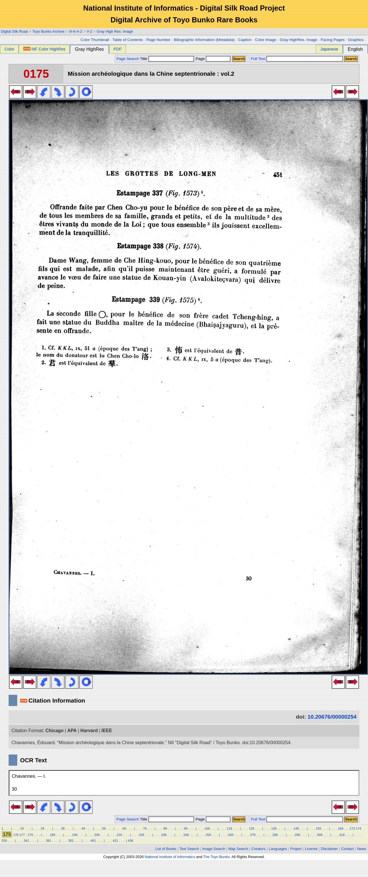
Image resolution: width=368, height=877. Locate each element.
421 (115, 840)
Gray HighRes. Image (298, 40)
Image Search (213, 849)
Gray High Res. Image (115, 31)
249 (186, 835)
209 (97, 835)
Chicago (54, 730)
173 (352, 828)
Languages (278, 849)
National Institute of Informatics (170, 857)
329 (4, 840)
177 (22, 835)
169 (340, 828)
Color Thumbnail (95, 40)
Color (9, 49)
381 (71, 840)
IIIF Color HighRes (44, 49)
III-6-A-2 (75, 31)
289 (275, 835)
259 (208, 835)
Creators (258, 849)
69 (124, 828)
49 (83, 828)
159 (318, 828)
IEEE (107, 730)
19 (22, 828)
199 (75, 835)
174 (358, 828)
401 (93, 840)
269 (230, 835)
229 (141, 835)
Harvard (89, 730)
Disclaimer (329, 849)
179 (30, 835)
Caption (244, 40)
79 (144, 828)
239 (163, 835)
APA (72, 730)
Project (296, 849)
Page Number (158, 40)
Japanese (329, 49)
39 (63, 828)
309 (319, 835)
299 (297, 835)
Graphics (355, 40)
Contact (347, 849)
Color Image (265, 40)
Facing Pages (332, 40)
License (311, 849)
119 (229, 828)
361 (48, 840)
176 (16, 835)
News (361, 849)
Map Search (238, 849)
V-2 (89, 31)
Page (213, 59)
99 (185, 828)
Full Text (258, 59)
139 (274, 828)
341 (26, 840)
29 (42, 828)
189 (52, 835)
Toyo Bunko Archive (48, 31)
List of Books (165, 849)
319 (342, 835)
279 (252, 835)
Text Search (189, 849)
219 (119, 835)
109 (207, 828)
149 (296, 828)
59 (103, 828)
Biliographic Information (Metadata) (204, 40)
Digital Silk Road (14, 31)
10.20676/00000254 (332, 717)
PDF (117, 49)
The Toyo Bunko (216, 857)
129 (251, 828)
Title (167, 59)
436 (130, 840)
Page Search (127, 59)
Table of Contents (128, 40)
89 (165, 828)
